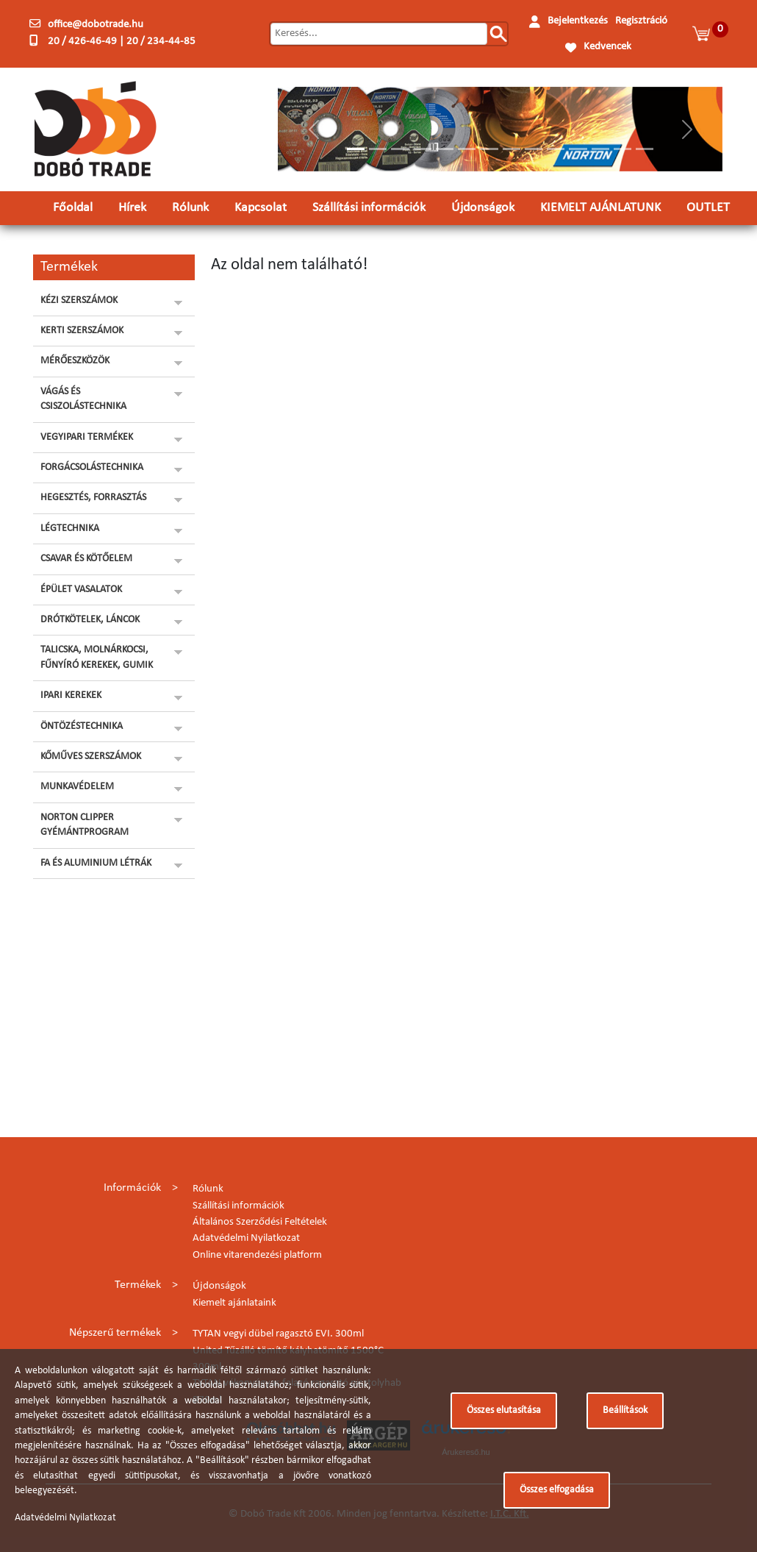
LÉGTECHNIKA (69, 528)
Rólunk (190, 208)
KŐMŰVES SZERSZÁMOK (90, 756)
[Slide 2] (378, 148)
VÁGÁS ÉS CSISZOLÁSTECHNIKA (83, 399)
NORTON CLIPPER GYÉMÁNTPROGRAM (84, 825)
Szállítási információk (369, 208)
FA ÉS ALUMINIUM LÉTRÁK (95, 863)
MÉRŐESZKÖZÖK (75, 361)
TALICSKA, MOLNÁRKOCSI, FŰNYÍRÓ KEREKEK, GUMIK (96, 657)
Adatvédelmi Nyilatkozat (246, 1238)
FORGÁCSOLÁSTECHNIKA (91, 467)
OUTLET (708, 208)
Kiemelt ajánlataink (234, 1303)
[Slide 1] (356, 148)
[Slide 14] (644, 148)
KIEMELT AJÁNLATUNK (600, 208)
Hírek (132, 208)
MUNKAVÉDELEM (77, 786)
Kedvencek (607, 46)
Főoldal (73, 208)
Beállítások (625, 1410)
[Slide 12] (600, 148)
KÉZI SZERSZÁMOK (79, 300)
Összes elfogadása (557, 1490)
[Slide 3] (400, 148)
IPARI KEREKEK (70, 695)
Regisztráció (641, 20)
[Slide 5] (444, 148)
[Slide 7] (489, 148)
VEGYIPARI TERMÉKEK (86, 437)
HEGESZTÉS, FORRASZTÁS (93, 497)
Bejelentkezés (578, 20)
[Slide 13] (622, 148)
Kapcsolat (260, 208)
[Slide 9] (533, 148)
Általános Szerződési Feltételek (260, 1222)
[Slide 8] (511, 148)
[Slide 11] (577, 148)
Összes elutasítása (504, 1410)
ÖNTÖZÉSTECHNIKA (81, 726)
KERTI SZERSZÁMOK (81, 330)
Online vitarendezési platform (257, 1255)
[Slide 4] (422, 148)
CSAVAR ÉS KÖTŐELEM (86, 558)
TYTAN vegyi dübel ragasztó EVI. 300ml (278, 1333)
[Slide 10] (555, 148)
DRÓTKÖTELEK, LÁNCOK (90, 619)
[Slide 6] (467, 148)
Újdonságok (482, 208)
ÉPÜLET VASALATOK (81, 589)
